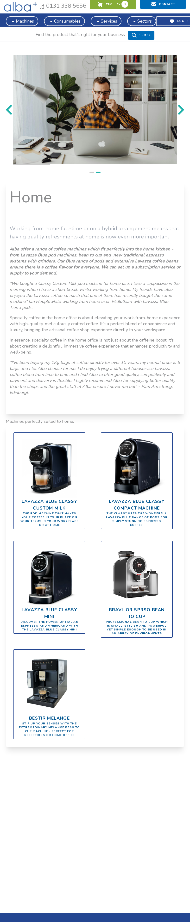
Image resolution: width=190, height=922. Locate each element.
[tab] (91, 172)
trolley (113, 4)
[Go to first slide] (180, 109)
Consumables (64, 21)
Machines (22, 21)
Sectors (142, 21)
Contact (163, 4)
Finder (141, 35)
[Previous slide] (9, 109)
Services (106, 21)
